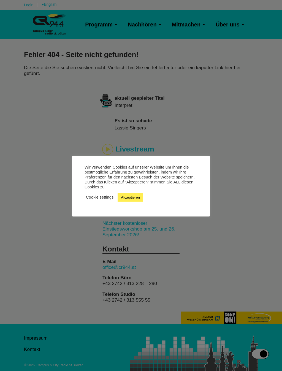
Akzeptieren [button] (130, 197)
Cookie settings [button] (99, 197)
